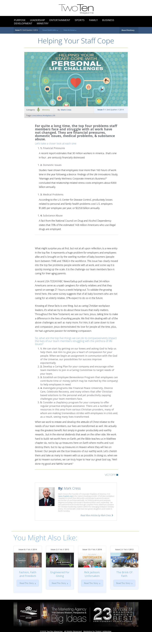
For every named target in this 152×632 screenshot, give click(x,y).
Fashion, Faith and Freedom (27, 574)
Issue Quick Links (50, 30)
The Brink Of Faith (124, 574)
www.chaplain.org (65, 496)
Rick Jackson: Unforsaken (92, 574)
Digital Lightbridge (103, 628)
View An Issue (70, 30)
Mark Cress (66, 109)
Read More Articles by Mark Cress (96, 515)
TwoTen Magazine (55, 628)
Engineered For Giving (59, 574)
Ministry (46, 109)
